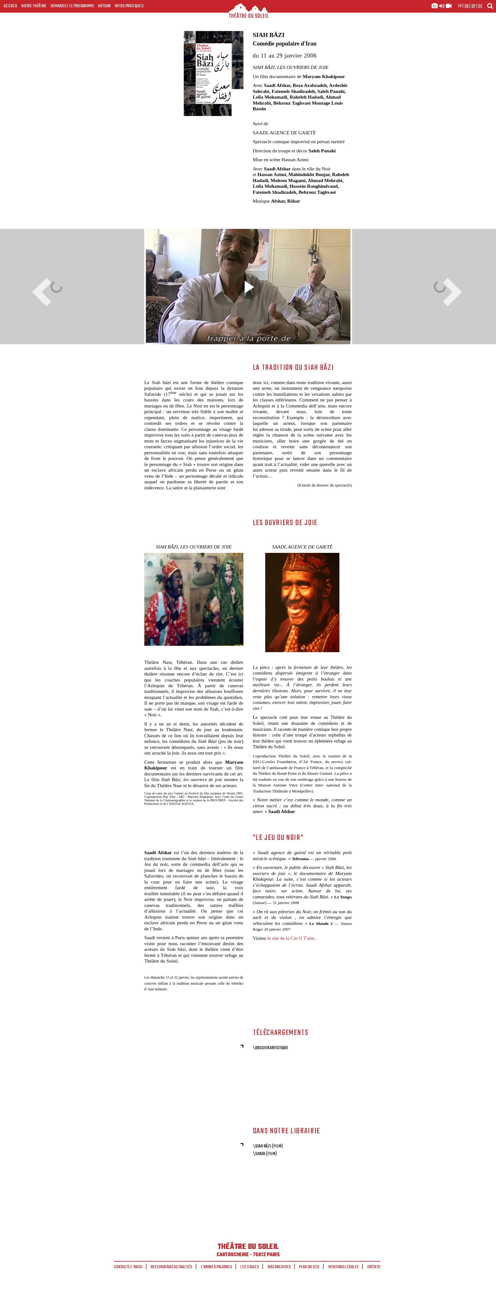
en (466, 6)
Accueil (11, 6)
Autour (104, 6)
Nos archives (279, 1267)
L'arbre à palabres (216, 1267)
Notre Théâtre (33, 6)
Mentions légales (343, 1267)
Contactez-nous (128, 1267)
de (480, 6)
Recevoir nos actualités (171, 1267)
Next (450, 292)
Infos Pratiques (129, 6)
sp (473, 6)
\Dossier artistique (270, 1048)
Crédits (373, 1267)
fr (460, 6)
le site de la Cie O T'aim (290, 938)
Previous (44, 292)
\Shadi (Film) (265, 1154)
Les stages (250, 1267)
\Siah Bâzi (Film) (268, 1146)
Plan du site (309, 1267)
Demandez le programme (72, 6)
